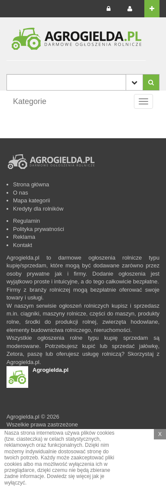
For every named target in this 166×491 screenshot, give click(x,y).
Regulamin (26, 221)
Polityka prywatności (38, 229)
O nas (20, 192)
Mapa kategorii (31, 200)
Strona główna (31, 184)
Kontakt (22, 245)
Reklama (24, 237)
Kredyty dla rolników (38, 208)
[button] (111, 8)
